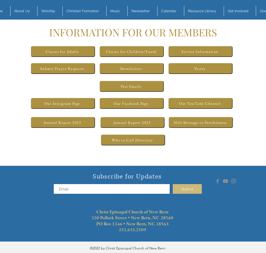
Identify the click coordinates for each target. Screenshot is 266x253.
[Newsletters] (131, 68)
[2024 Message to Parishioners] (200, 122)
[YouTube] (225, 181)
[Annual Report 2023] (132, 122)
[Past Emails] (131, 86)
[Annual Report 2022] (63, 122)
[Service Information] (200, 51)
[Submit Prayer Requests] (63, 68)
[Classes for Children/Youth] (131, 51)
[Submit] (187, 189)
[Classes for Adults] (63, 51)
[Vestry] (200, 68)
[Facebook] (218, 181)
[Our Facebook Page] (131, 103)
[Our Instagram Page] (63, 103)
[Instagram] (233, 181)
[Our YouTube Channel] (200, 103)
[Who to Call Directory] (133, 140)
